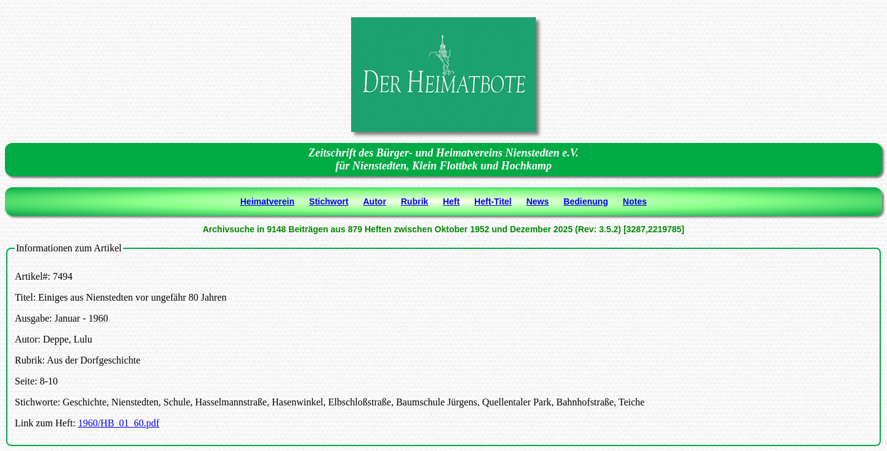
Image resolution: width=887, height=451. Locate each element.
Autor (374, 201)
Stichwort (329, 201)
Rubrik (414, 201)
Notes (635, 201)
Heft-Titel (492, 201)
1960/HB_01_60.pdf (119, 423)
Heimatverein (267, 201)
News (537, 201)
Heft (451, 201)
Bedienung (586, 201)
